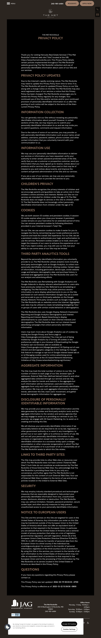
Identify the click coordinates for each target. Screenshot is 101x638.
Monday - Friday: (75, 606)
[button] (72, 3)
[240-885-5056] (97, 9)
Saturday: (71, 611)
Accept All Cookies (69, 624)
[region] (46, 626)
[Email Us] (97, 14)
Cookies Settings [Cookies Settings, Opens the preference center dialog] (69, 629)
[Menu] (11, 3)
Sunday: (72, 613)
